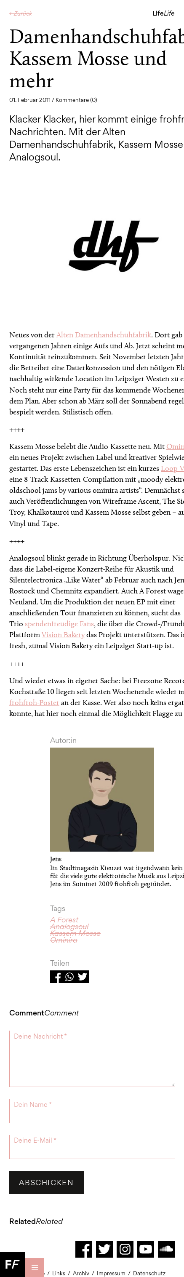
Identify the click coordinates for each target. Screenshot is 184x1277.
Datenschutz (149, 1273)
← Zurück (20, 13)
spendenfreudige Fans (59, 623)
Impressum (111, 1273)
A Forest (64, 919)
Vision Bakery (63, 634)
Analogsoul (69, 926)
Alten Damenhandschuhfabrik (103, 334)
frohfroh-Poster (34, 702)
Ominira (63, 939)
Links (58, 1273)
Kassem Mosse (75, 933)
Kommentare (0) (76, 99)
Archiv (81, 1273)
